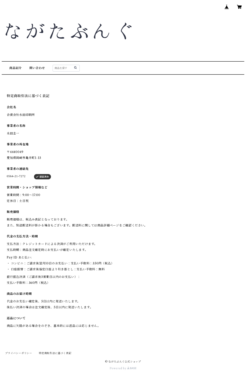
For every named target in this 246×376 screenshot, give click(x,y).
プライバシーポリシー (18, 353)
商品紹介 (15, 68)
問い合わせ (37, 68)
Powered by (123, 368)
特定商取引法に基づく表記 (55, 353)
